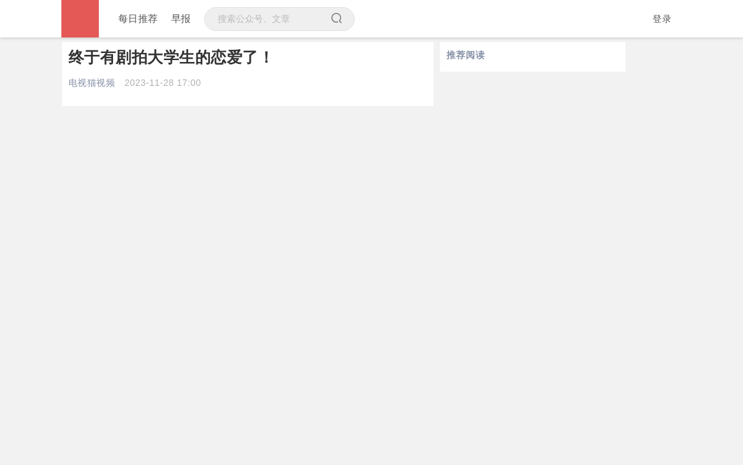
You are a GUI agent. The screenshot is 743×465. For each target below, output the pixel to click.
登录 (662, 19)
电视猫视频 (92, 83)
